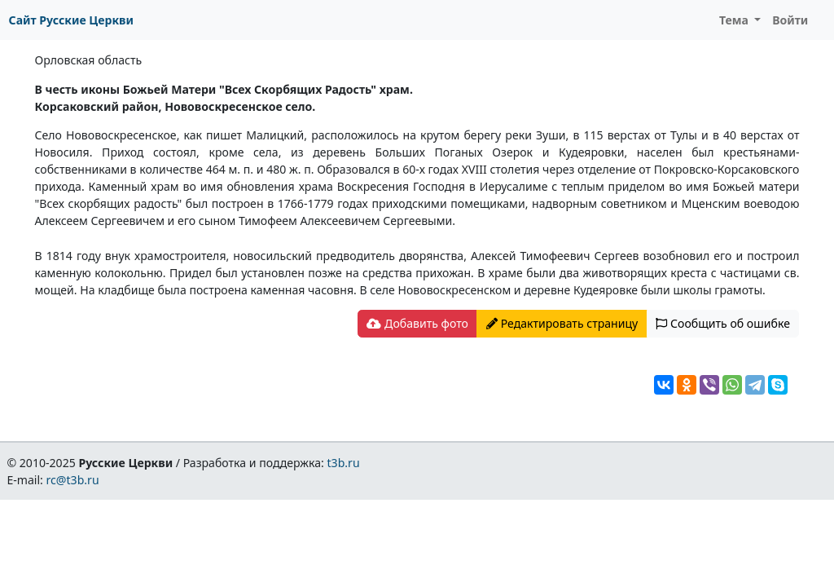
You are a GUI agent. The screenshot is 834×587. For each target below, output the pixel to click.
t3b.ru (343, 462)
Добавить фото (417, 323)
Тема (735, 20)
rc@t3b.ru (72, 480)
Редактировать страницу (562, 323)
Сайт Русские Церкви (71, 20)
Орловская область (89, 60)
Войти (790, 20)
